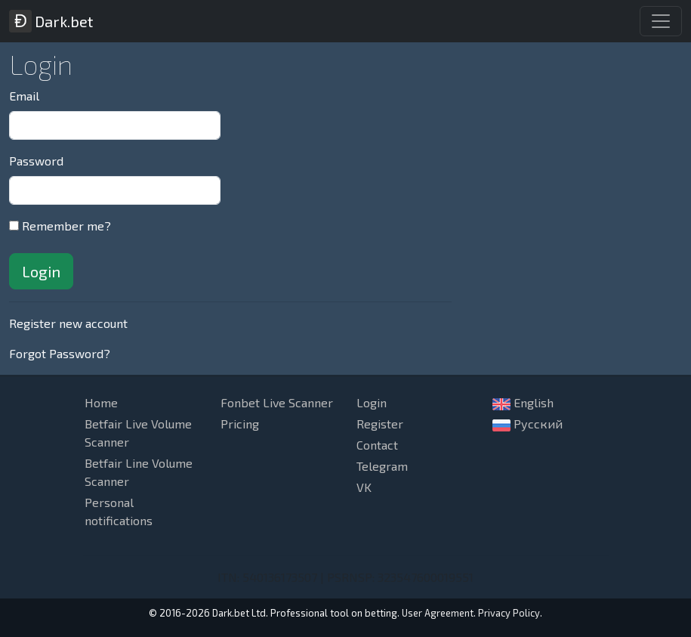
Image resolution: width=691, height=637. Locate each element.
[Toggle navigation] (661, 21)
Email (24, 95)
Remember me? (66, 225)
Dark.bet (51, 21)
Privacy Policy (509, 613)
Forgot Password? (59, 353)
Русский (527, 423)
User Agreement (438, 613)
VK (364, 487)
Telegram (382, 466)
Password (36, 160)
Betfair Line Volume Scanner (139, 472)
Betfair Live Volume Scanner (138, 432)
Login (371, 402)
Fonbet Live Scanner (277, 402)
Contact (377, 445)
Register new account (68, 323)
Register (379, 423)
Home (101, 402)
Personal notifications (119, 511)
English (523, 402)
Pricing (240, 423)
